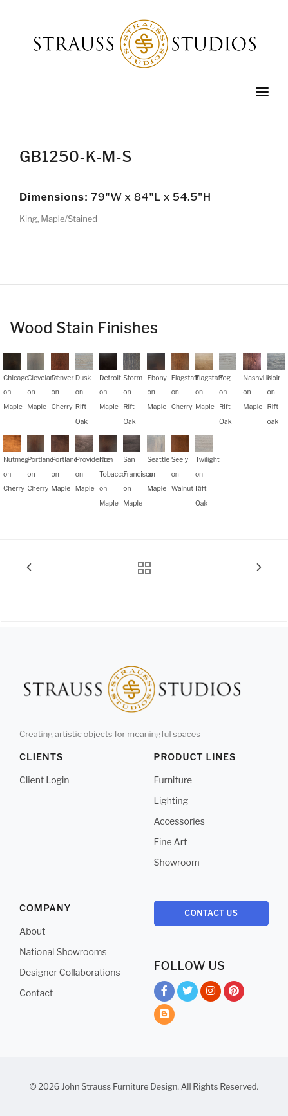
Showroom (177, 862)
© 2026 (45, 1086)
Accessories (179, 821)
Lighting (171, 800)
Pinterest (234, 993)
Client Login (44, 779)
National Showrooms (63, 951)
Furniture (173, 779)
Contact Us (211, 913)
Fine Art (170, 841)
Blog (164, 1017)
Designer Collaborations (69, 972)
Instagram (210, 993)
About (32, 931)
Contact (36, 992)
